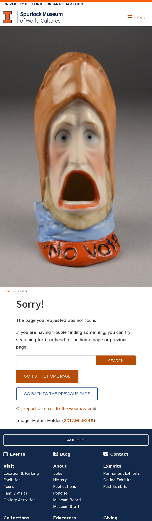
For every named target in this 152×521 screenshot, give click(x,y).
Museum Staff (66, 506)
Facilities (12, 479)
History (60, 479)
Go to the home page (47, 376)
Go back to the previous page (57, 394)
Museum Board (67, 499)
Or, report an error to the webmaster (54, 408)
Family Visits (15, 493)
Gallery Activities (19, 499)
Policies (60, 493)
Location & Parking (21, 473)
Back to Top (76, 440)
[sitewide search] (56, 360)
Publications (64, 486)
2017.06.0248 (78, 420)
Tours (8, 486)
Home (7, 291)
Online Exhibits (117, 479)
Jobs (57, 473)
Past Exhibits (115, 486)
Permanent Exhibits (121, 473)
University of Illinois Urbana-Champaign (43, 4)
